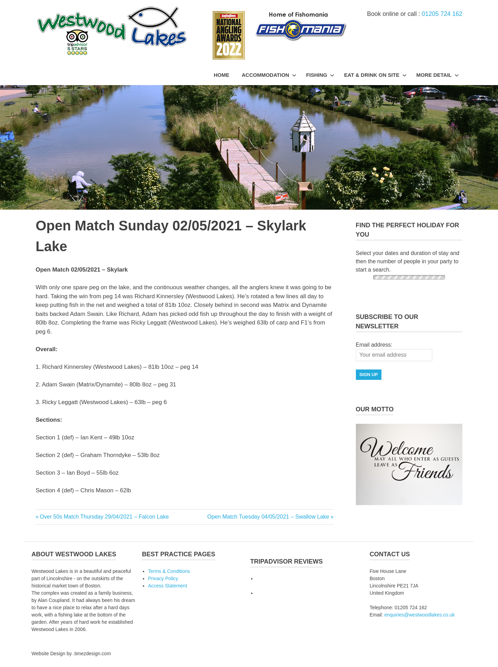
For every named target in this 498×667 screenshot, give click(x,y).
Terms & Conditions (169, 571)
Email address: (374, 345)
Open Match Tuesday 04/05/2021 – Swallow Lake (268, 517)
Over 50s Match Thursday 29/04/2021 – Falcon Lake (104, 517)
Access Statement (167, 585)
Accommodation (269, 75)
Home (221, 75)
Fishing (320, 75)
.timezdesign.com (92, 653)
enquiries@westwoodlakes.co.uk (419, 615)
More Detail (437, 75)
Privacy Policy (163, 578)
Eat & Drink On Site (375, 75)
